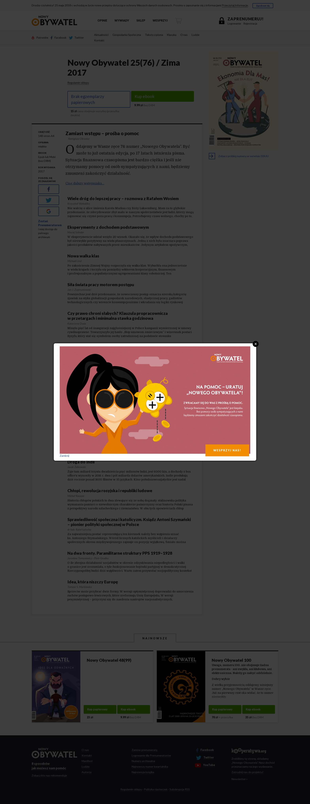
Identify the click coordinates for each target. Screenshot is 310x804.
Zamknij (64, 455)
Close (256, 344)
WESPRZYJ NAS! (227, 450)
